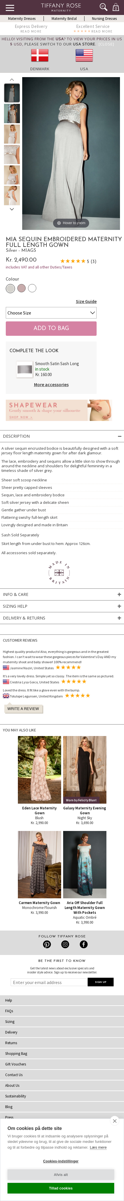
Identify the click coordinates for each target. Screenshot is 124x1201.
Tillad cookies (61, 1188)
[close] (114, 1121)
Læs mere (98, 1147)
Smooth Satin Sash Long (57, 363)
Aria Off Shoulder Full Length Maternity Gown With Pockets (85, 907)
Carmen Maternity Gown (39, 902)
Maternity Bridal (64, 18)
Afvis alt (61, 1175)
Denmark (40, 68)
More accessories (51, 384)
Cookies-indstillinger (61, 1161)
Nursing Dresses (104, 18)
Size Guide (86, 301)
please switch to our (60, 44)
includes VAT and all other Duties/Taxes (39, 267)
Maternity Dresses (21, 18)
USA (84, 68)
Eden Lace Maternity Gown (39, 810)
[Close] (106, 44)
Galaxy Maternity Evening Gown (84, 810)
